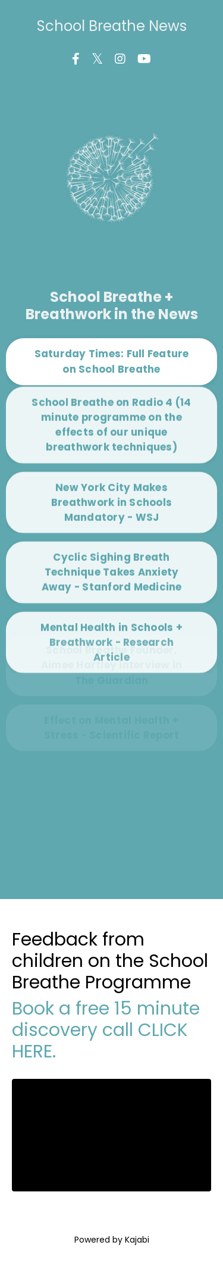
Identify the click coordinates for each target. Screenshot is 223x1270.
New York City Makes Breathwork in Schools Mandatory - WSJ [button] (111, 476)
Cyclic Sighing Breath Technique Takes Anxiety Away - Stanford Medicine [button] (112, 546)
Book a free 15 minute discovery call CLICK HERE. (106, 1030)
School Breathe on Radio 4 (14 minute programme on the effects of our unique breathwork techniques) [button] (111, 398)
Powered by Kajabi (111, 1240)
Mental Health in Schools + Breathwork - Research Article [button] (111, 616)
